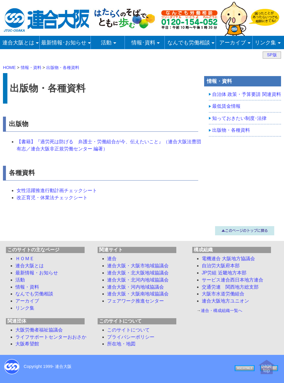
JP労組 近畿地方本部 (224, 272)
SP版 (272, 54)
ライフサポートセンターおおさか (50, 336)
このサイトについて (128, 329)
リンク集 (24, 307)
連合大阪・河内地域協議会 (135, 286)
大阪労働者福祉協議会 (39, 329)
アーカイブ (27, 300)
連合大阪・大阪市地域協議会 (138, 265)
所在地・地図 (121, 343)
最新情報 (36, 272)
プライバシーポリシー (130, 336)
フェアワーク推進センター (135, 300)
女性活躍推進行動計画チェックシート (57, 190)
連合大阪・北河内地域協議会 (138, 279)
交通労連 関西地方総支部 (230, 286)
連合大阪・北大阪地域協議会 (138, 272)
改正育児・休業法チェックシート (52, 197)
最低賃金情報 (226, 106)
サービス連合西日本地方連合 (232, 279)
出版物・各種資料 (231, 130)
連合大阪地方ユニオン (225, 300)
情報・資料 (27, 286)
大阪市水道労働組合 (223, 293)
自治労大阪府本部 (221, 265)
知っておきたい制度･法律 (239, 118)
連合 (112, 258)
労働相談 (34, 293)
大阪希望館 (27, 343)
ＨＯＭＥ (24, 258)
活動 (20, 279)
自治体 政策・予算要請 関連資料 (246, 94)
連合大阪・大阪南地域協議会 (138, 293)
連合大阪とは (29, 265)
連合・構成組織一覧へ (221, 310)
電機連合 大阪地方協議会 (228, 258)
